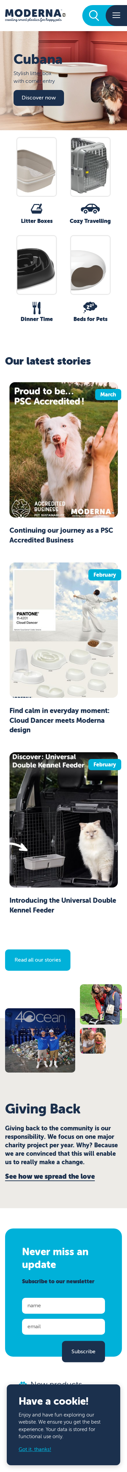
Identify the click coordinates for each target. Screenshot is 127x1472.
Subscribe (83, 1352)
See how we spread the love (50, 1176)
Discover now (39, 98)
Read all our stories (38, 960)
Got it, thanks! (35, 1449)
